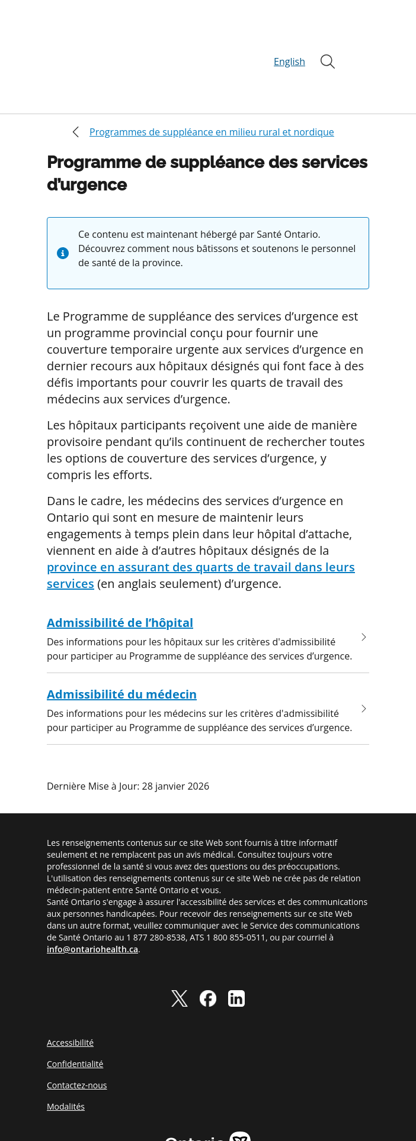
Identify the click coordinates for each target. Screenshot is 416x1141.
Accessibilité (70, 985)
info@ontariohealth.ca (92, 892)
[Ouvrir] (327, 33)
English (289, 33)
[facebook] (208, 941)
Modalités (66, 1049)
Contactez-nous (77, 1028)
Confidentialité (75, 1007)
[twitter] (179, 941)
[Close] (55, 75)
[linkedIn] (236, 941)
